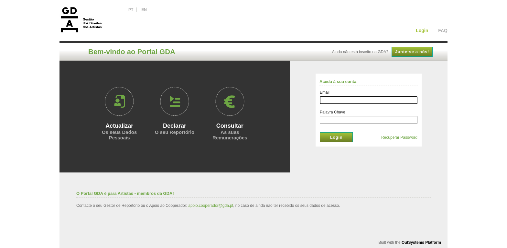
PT (130, 9)
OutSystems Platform (421, 242)
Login (336, 137)
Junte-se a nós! (412, 51)
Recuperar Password (399, 137)
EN (144, 9)
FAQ (443, 30)
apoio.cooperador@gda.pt (210, 205)
